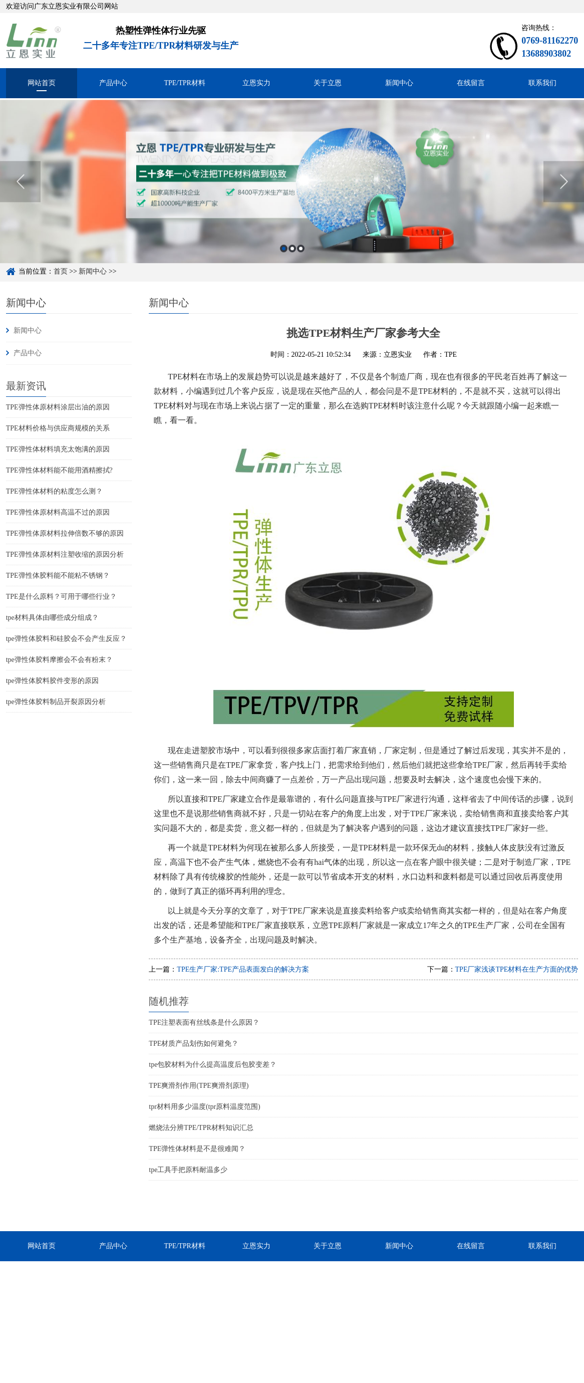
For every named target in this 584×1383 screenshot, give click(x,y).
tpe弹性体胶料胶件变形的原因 (52, 680)
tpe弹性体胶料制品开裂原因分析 (56, 702)
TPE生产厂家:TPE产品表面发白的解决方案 (243, 969)
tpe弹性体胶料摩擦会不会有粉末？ (59, 659)
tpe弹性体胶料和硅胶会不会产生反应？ (66, 638)
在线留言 (471, 83)
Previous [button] (20, 195)
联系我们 (542, 83)
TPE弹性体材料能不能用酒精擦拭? (59, 470)
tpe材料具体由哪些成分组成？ (52, 617)
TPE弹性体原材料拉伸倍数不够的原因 (65, 533)
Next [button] (563, 195)
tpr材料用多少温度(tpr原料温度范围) (204, 1106)
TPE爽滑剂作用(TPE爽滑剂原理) (198, 1085)
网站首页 (42, 83)
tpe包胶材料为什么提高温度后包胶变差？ (212, 1064)
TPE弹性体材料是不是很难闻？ (197, 1148)
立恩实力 (256, 83)
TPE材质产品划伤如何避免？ (193, 1043)
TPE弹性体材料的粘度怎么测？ (54, 491)
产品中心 (113, 83)
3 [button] (301, 262)
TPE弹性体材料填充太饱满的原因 (58, 449)
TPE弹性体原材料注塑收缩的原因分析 (65, 554)
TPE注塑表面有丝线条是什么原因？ (204, 1022)
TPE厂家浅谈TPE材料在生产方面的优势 (516, 969)
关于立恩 (328, 83)
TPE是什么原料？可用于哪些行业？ (61, 596)
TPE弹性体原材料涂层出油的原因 (58, 407)
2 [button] (292, 262)
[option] (292, 195)
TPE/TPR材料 (184, 83)
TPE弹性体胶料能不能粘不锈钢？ (58, 575)
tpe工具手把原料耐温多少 (188, 1170)
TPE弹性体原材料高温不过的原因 (58, 512)
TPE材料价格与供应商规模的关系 (58, 428)
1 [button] (283, 262)
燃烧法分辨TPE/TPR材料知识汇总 (201, 1127)
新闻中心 (399, 83)
